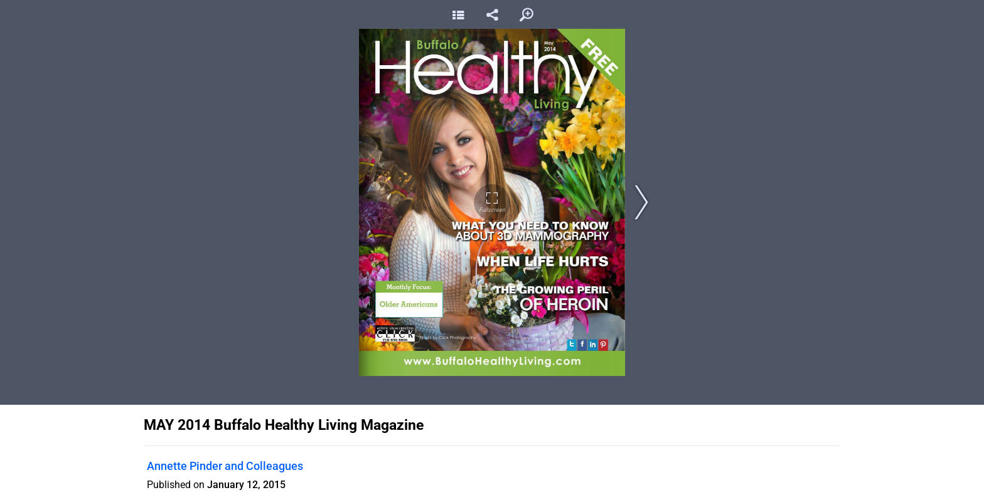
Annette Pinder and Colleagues (225, 465)
